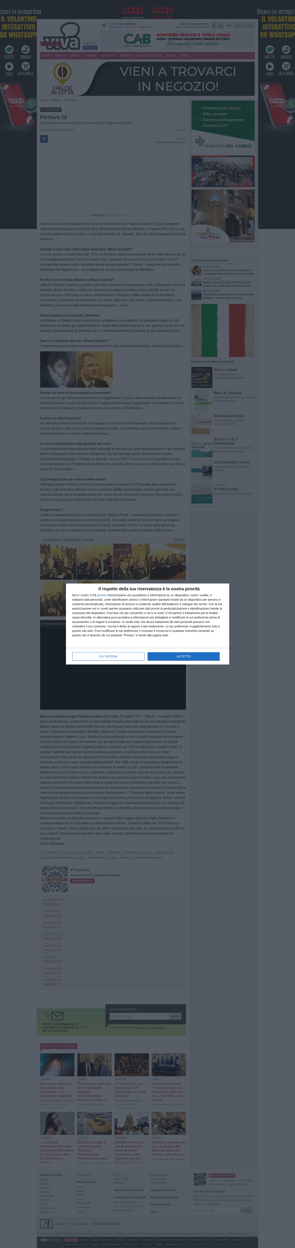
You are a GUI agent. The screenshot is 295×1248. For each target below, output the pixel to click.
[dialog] (147, 624)
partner (101, 595)
